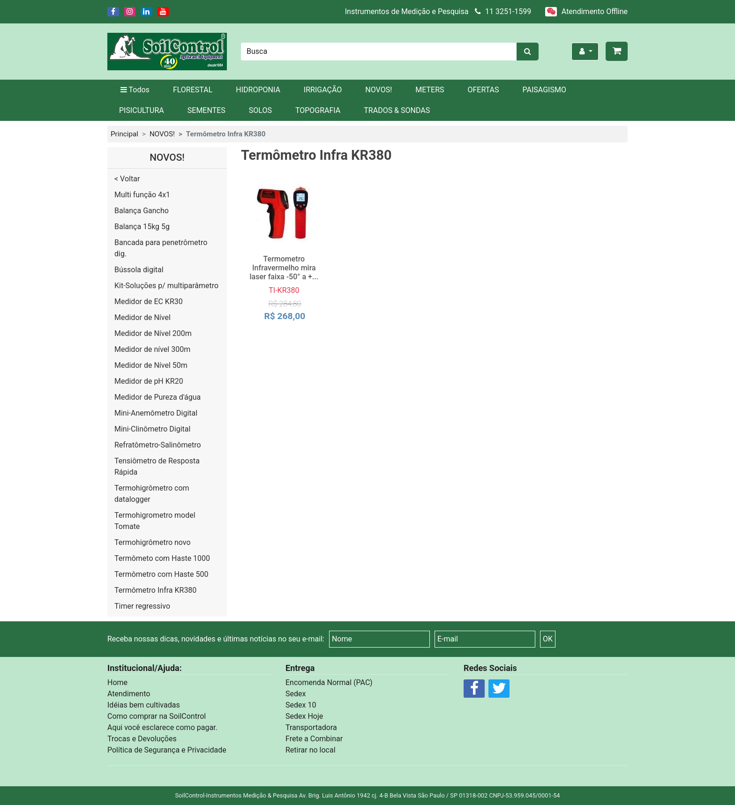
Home (117, 682)
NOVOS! (378, 89)
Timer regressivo (142, 606)
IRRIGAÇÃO (323, 89)
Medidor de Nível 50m (151, 365)
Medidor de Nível (142, 317)
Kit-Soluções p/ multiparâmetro (166, 285)
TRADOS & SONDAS (397, 110)
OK (548, 638)
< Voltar (127, 178)
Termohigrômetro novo (152, 542)
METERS (429, 89)
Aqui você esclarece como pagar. (162, 727)
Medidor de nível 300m (152, 349)
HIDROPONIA (258, 89)
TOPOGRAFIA (317, 110)
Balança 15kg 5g (142, 226)
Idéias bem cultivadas (143, 705)
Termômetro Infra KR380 (155, 590)
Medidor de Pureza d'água (157, 397)
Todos (134, 89)
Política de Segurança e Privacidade (166, 749)
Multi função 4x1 (142, 194)
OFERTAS (483, 89)
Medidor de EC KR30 (148, 301)
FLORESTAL (192, 89)
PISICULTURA (141, 110)
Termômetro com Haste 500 (161, 574)
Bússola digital (139, 269)
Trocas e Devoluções (142, 738)
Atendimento (128, 693)
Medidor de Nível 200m (153, 333)
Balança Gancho (141, 210)
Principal (124, 134)
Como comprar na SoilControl (156, 716)
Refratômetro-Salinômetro (157, 444)
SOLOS (260, 110)
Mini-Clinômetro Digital (152, 429)
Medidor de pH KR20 (148, 381)
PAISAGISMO (544, 89)
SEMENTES (206, 110)
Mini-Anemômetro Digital (155, 413)
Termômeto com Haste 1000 (162, 558)
